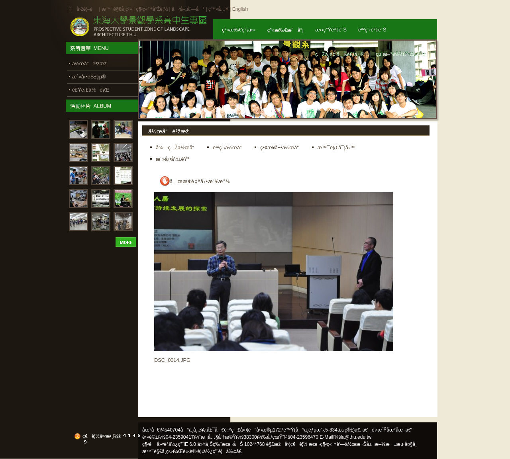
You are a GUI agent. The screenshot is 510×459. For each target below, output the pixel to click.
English (240, 9)
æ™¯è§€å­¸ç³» (117, 9)
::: (71, 9)
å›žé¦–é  (87, 9)
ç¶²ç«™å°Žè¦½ (152, 9)
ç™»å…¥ (218, 9)
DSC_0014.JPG (172, 360)
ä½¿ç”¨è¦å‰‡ (219, 451)
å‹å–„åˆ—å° (188, 9)
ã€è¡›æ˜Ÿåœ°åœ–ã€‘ (387, 430)
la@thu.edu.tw (356, 437)
